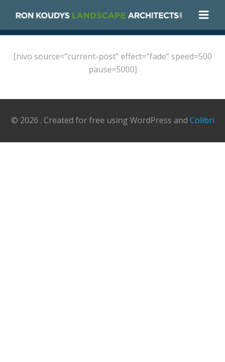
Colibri (202, 120)
